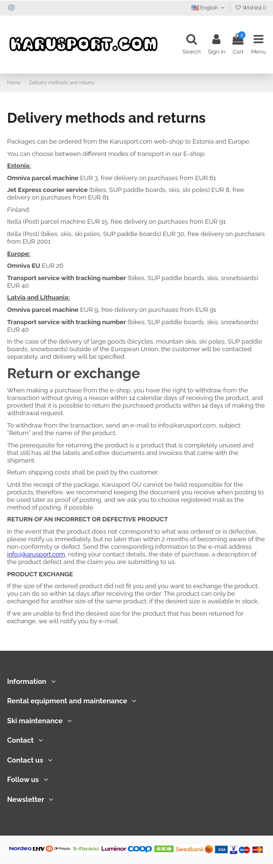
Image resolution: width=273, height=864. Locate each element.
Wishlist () (250, 8)
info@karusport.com (187, 425)
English (208, 8)
